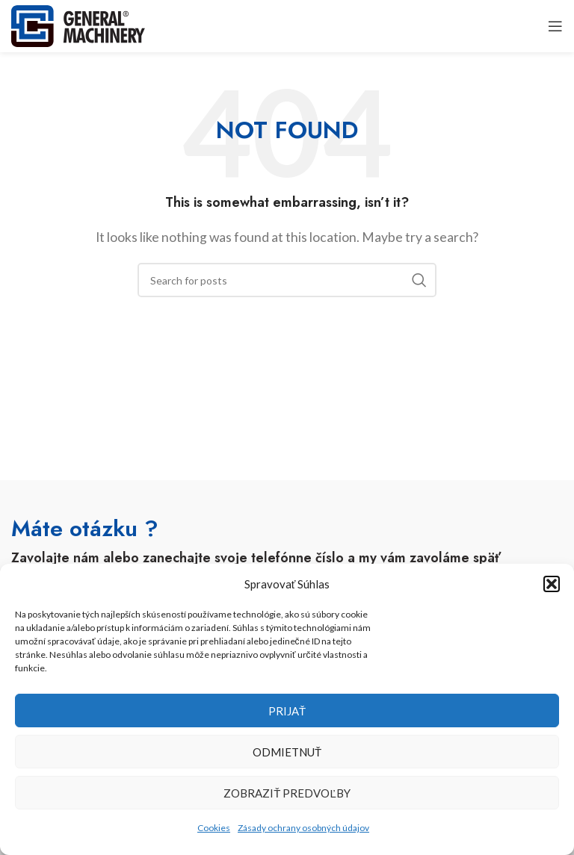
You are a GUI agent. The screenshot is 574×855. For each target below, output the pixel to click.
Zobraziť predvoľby (287, 793)
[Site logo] (78, 24)
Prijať (287, 711)
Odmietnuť (287, 752)
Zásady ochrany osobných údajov (303, 827)
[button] (551, 583)
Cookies (213, 827)
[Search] (287, 280)
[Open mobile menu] (555, 26)
